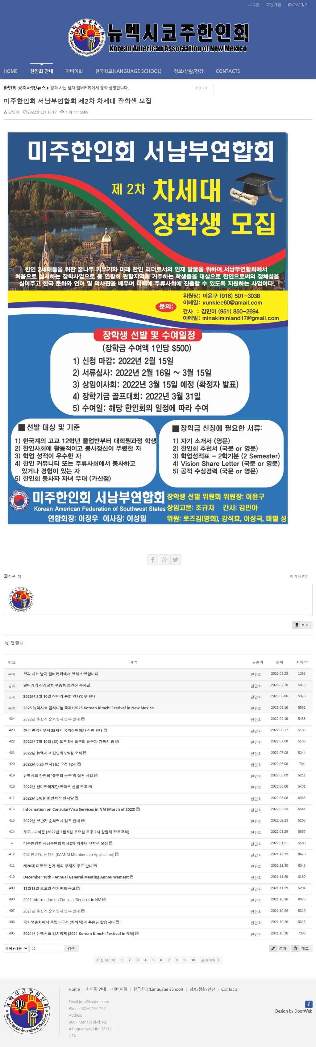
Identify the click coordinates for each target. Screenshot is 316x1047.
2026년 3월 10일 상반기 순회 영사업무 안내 (59, 696)
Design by (293, 1011)
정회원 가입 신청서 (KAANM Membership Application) (68, 854)
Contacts (228, 71)
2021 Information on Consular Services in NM (62, 899)
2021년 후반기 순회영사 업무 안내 (51, 911)
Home (11, 71)
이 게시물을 (299, 576)
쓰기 (277, 948)
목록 (300, 625)
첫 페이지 (105, 960)
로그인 (254, 5)
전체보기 (21, 36)
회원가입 (273, 5)
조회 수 (302, 662)
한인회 (13, 112)
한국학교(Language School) (128, 71)
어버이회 (74, 71)
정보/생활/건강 (188, 71)
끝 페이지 (210, 960)
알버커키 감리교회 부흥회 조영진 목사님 (56, 685)
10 (193, 960)
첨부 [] (12, 576)
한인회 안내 (41, 68)
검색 (71, 948)
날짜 (279, 662)
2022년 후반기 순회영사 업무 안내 (51, 719)
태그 (300, 948)
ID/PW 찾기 (298, 5)
